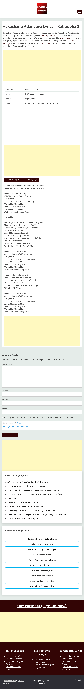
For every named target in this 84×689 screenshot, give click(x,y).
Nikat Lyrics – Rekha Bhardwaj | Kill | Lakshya (28, 482)
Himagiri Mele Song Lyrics (42, 586)
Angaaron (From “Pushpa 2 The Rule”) (24, 502)
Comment (7, 365)
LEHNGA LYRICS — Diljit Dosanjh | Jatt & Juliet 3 (28, 486)
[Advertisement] (42, 65)
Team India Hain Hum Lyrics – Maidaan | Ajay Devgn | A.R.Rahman (36, 514)
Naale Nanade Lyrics (42, 555)
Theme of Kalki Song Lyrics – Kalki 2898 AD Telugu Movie (33, 490)
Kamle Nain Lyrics (15, 498)
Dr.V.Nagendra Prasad (50, 35)
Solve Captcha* (12, 423)
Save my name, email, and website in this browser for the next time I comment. (38, 417)
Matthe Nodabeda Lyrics (42, 570)
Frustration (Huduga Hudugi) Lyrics (42, 549)
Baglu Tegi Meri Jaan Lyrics (42, 544)
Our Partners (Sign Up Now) (42, 606)
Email (5, 399)
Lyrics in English (13, 180)
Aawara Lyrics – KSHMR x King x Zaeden (25, 518)
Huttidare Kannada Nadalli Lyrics (42, 539)
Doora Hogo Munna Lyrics (42, 576)
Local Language (31, 180)
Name (5, 391)
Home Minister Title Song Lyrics (42, 565)
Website (5, 408)
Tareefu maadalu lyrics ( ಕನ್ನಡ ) (42, 581)
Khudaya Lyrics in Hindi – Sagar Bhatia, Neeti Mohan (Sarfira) (34, 494)
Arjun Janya (65, 38)
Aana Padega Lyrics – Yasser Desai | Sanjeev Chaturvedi (31, 510)
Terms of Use (10, 681)
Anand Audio (46, 43)
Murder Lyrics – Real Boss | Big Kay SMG (25, 506)
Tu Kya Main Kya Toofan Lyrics (42, 560)
